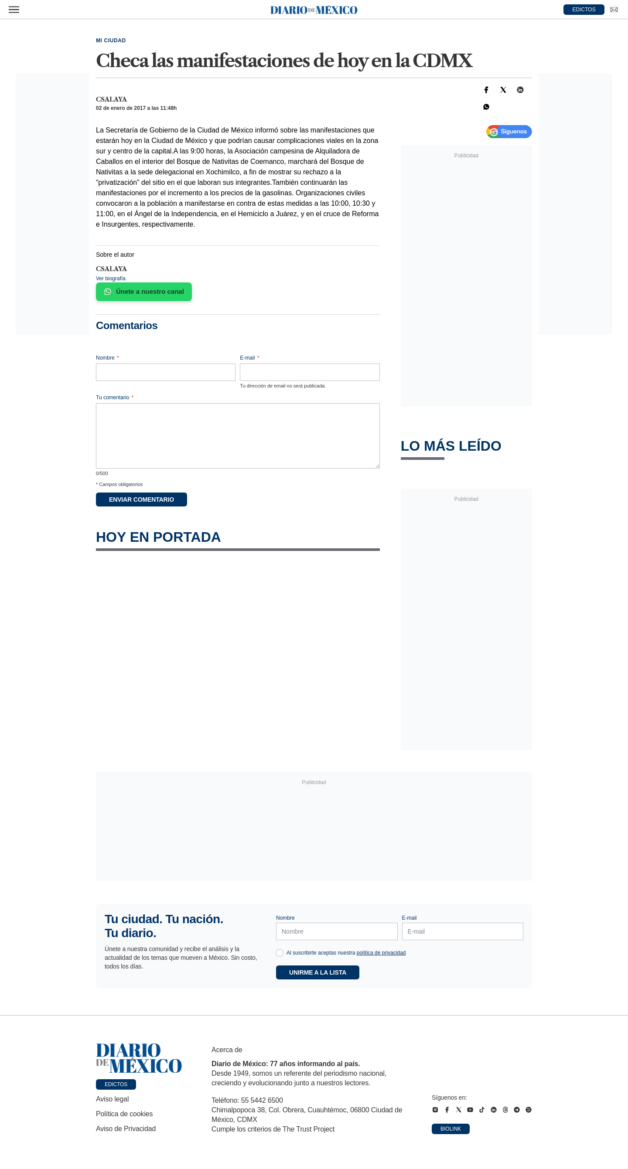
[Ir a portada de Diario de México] (139, 1058)
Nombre (107, 358)
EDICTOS (584, 10)
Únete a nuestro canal (144, 292)
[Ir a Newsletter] (614, 9)
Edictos (116, 1084)
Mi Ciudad (111, 40)
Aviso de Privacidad (126, 1128)
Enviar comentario (141, 499)
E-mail (249, 358)
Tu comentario (114, 397)
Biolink (450, 1129)
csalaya (111, 99)
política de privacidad (381, 953)
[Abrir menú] (14, 9)
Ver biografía (111, 278)
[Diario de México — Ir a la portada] (314, 9)
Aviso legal (112, 1099)
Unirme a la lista (317, 972)
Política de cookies (124, 1114)
